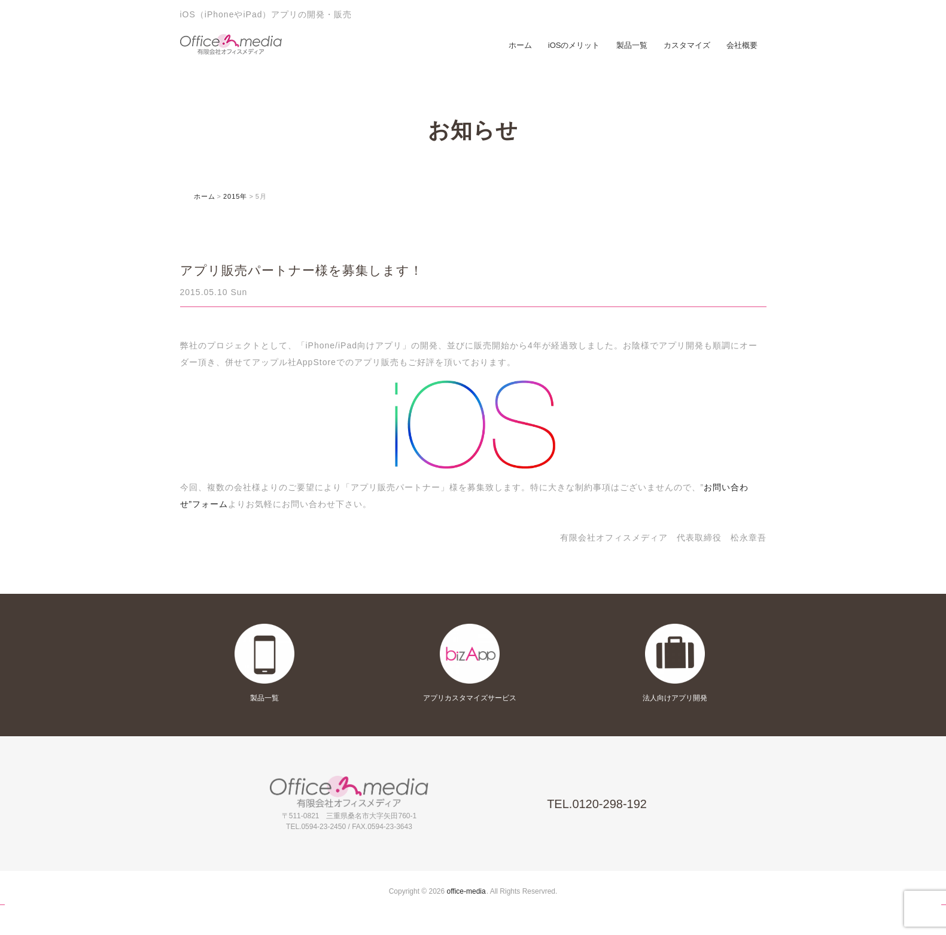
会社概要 (742, 45)
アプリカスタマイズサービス (469, 698)
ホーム (520, 45)
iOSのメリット (574, 45)
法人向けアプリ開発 (675, 698)
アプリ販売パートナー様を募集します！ (301, 270)
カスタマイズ (687, 45)
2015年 (235, 196)
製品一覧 (631, 45)
